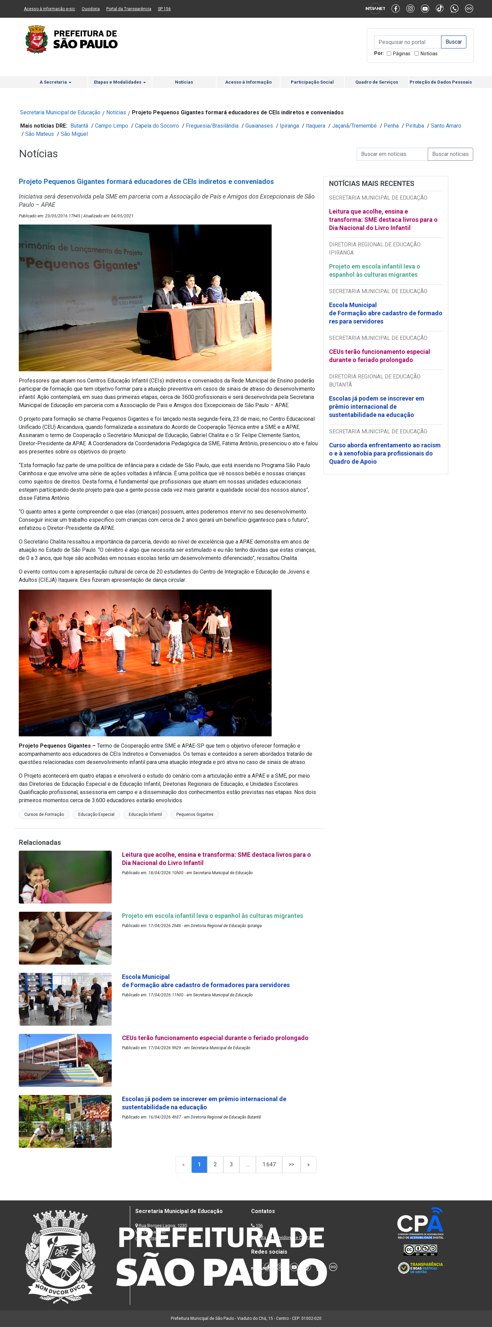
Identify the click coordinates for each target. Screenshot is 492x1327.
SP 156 (164, 8)
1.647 (269, 1164)
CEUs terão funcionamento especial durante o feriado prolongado (379, 355)
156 (259, 1225)
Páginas (401, 54)
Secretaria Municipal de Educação (60, 112)
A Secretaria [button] (55, 82)
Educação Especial (96, 814)
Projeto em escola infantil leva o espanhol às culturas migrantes (374, 270)
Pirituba (415, 125)
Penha (391, 125)
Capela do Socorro (157, 125)
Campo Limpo (111, 125)
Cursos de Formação (44, 814)
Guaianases (259, 125)
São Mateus (39, 134)
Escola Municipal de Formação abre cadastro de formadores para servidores (385, 313)
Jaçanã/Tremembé (354, 125)
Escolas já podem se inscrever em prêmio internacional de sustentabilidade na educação (376, 406)
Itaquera (315, 125)
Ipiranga (289, 125)
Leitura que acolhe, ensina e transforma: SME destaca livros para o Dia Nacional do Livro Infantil (383, 219)
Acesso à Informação (248, 82)
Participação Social (312, 82)
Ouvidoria (91, 8)
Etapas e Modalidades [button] (120, 82)
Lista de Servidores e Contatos (287, 1237)
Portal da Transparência (128, 8)
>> (291, 1164)
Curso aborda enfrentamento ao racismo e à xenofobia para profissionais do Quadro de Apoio (385, 453)
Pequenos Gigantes (195, 814)
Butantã (79, 125)
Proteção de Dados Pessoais (441, 82)
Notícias (429, 54)
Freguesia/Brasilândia (212, 125)
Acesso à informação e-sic (49, 8)
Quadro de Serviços (376, 82)
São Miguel (74, 134)
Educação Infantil (145, 814)
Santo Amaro (446, 125)
